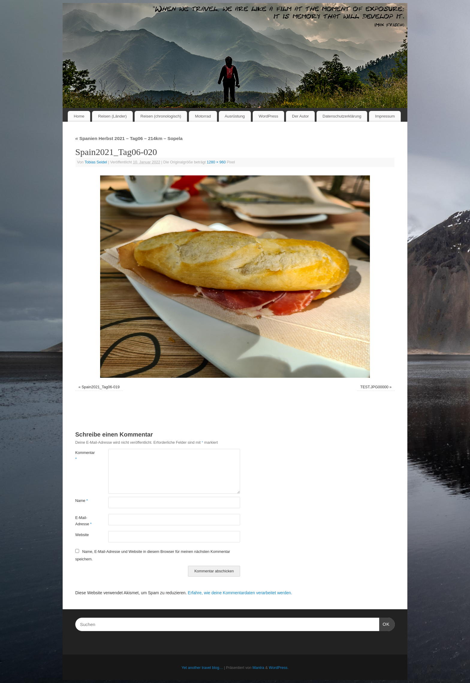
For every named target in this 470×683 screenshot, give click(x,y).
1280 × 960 (216, 162)
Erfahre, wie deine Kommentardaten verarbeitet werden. (240, 592)
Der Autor (300, 116)
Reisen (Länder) (112, 116)
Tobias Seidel (96, 162)
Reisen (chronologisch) (161, 116)
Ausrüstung (235, 116)
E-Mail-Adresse (83, 521)
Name (81, 501)
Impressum (385, 116)
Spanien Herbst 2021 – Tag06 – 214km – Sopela (129, 138)
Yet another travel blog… (202, 668)
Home (79, 116)
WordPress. (279, 668)
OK (384, 623)
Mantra (258, 668)
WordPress (268, 116)
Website (82, 535)
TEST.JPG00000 (374, 387)
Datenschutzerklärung (342, 116)
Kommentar (83, 456)
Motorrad (203, 116)
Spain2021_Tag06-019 (101, 387)
